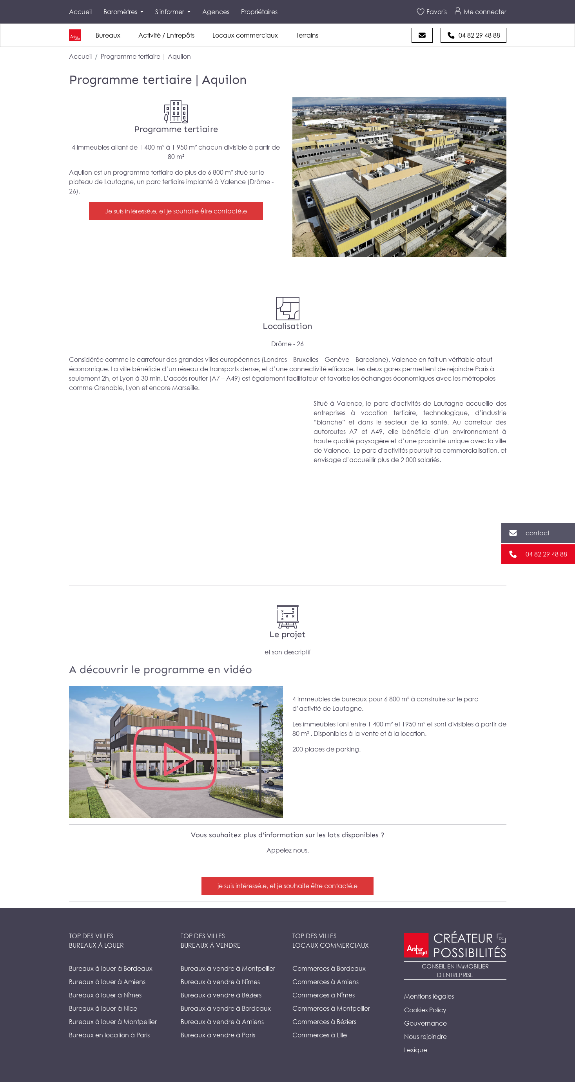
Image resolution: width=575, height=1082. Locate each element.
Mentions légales (429, 996)
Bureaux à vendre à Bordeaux (226, 1008)
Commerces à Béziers (324, 1022)
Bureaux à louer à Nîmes (105, 995)
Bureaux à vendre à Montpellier (228, 968)
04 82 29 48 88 (546, 554)
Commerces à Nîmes (323, 995)
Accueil (80, 12)
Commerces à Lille (319, 1035)
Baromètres (121, 12)
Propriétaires (259, 12)
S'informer (170, 12)
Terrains (307, 35)
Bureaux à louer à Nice (103, 1008)
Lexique (415, 1050)
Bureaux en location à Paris (109, 1035)
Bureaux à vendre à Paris (218, 1035)
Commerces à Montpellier (331, 1008)
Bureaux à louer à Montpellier (113, 1022)
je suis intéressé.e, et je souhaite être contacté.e (287, 886)
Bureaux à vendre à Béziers (221, 995)
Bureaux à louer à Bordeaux (110, 968)
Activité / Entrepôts (166, 35)
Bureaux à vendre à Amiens (222, 1022)
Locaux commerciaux (245, 35)
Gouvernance (425, 1023)
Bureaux (108, 35)
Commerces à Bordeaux (329, 968)
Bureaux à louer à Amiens (107, 982)
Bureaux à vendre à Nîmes (220, 982)
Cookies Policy (425, 1010)
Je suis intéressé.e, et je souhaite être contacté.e (176, 211)
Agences (215, 12)
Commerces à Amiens (325, 982)
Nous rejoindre (425, 1036)
